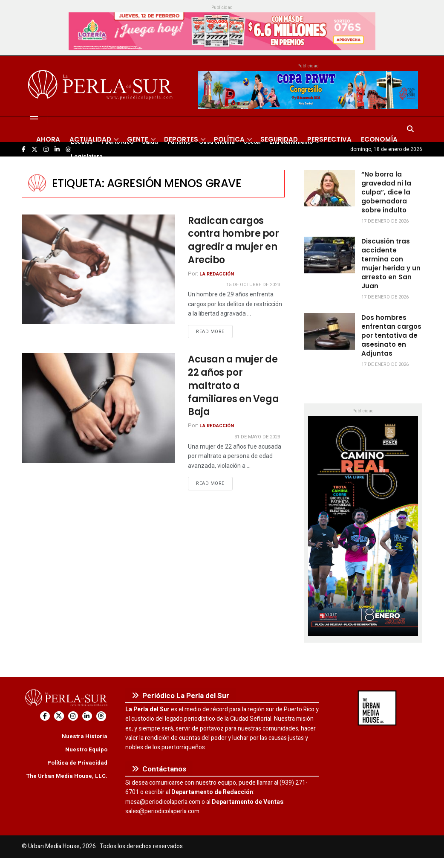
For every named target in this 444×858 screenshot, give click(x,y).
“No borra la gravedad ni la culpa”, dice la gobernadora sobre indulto (386, 192)
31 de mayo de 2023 (257, 437)
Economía (379, 139)
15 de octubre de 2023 (253, 284)
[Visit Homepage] (102, 86)
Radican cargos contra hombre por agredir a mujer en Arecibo (233, 240)
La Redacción (216, 274)
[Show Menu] (34, 116)
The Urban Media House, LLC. (66, 776)
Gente (137, 139)
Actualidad (90, 139)
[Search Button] (410, 129)
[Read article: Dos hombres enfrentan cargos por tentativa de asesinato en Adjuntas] (329, 331)
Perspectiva (329, 139)
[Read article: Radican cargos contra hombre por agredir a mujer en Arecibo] (98, 269)
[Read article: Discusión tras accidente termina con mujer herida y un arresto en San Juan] (329, 255)
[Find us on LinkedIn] (87, 716)
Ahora (48, 139)
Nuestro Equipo (86, 749)
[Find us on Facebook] (45, 716)
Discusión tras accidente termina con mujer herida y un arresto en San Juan (391, 263)
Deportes (181, 139)
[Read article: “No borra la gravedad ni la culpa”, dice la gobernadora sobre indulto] (329, 188)
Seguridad (279, 139)
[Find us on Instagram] (73, 716)
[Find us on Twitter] (59, 716)
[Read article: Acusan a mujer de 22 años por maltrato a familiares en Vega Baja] (98, 408)
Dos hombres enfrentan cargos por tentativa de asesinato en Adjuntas (391, 335)
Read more (214, 331)
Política (229, 139)
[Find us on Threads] (101, 716)
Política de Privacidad (77, 763)
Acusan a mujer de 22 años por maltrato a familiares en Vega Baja (233, 385)
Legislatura (87, 156)
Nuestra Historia (84, 736)
